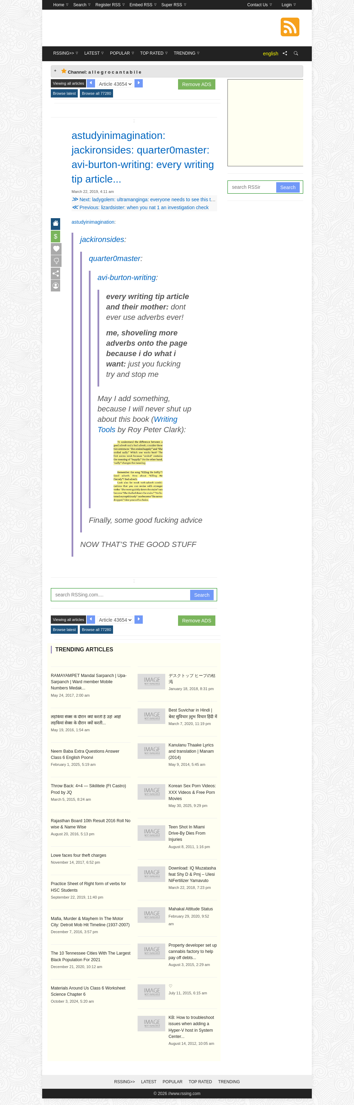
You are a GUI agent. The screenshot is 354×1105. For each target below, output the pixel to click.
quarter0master (114, 273)
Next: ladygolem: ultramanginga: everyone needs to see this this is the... (153, 214)
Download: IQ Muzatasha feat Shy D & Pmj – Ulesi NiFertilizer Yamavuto (192, 881)
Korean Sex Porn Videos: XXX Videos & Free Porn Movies (192, 806)
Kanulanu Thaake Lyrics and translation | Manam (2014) (191, 765)
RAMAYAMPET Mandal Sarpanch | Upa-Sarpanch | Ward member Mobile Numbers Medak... (90, 696)
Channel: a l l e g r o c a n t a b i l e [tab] (101, 71)
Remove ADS (196, 84)
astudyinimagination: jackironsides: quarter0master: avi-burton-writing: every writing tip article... (139, 164)
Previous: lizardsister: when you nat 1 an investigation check (140, 222)
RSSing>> (124, 1088)
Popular (173, 1088)
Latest (148, 1088)
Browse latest (64, 93)
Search (201, 609)
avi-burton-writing (126, 292)
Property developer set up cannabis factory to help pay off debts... (192, 958)
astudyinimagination (93, 236)
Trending (229, 1088)
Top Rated (200, 1088)
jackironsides (102, 254)
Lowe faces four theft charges (78, 869)
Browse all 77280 (96, 93)
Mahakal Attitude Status (190, 916)
